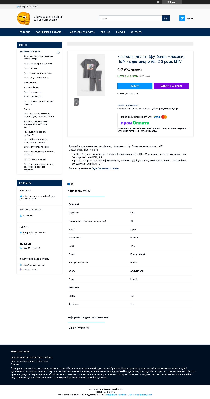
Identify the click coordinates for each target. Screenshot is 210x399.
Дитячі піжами (30, 68)
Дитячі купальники (33, 92)
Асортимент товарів (48, 32)
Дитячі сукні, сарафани (35, 159)
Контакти (136, 32)
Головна (25, 32)
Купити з (171, 86)
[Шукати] (166, 18)
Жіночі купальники (33, 97)
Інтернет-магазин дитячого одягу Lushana (31, 357)
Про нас (105, 32)
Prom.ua (120, 389)
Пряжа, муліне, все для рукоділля (35, 133)
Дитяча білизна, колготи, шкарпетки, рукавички (36, 140)
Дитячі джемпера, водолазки (38, 63)
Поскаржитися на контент (116, 395)
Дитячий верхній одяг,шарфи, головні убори (38, 57)
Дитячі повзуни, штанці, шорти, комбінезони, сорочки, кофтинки (39, 167)
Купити (134, 86)
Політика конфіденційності (140, 395)
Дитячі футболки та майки (36, 147)
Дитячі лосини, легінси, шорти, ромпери (38, 102)
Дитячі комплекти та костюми (38, 73)
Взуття (27, 109)
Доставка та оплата (82, 32)
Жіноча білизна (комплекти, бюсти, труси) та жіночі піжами (39, 115)
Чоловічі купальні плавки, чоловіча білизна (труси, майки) (36, 124)
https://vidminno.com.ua (33, 265)
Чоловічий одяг (31, 87)
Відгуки (120, 32)
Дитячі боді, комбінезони (36, 78)
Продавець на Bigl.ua (105, 392)
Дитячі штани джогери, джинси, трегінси (39, 153)
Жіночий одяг (30, 82)
